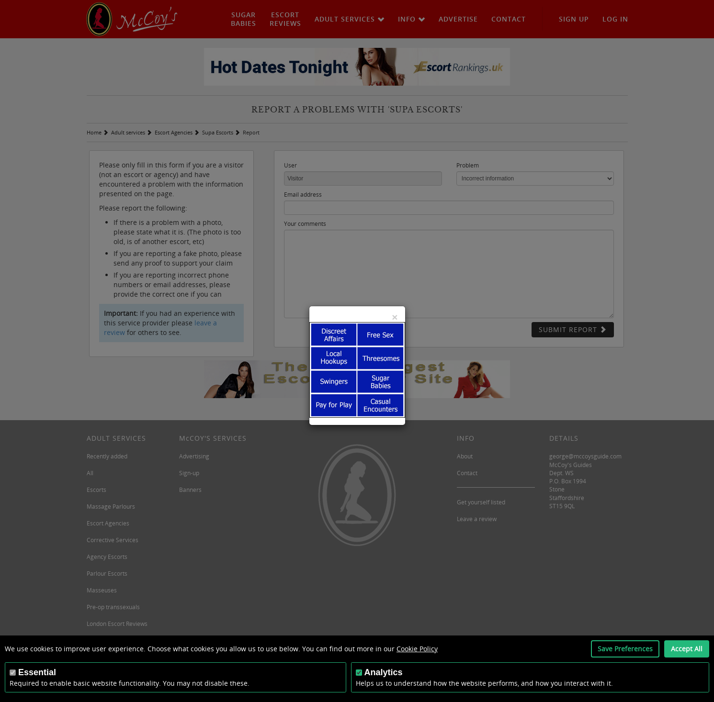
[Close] (394, 317)
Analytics (383, 672)
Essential (37, 672)
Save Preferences (625, 648)
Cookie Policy (417, 648)
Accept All (687, 648)
